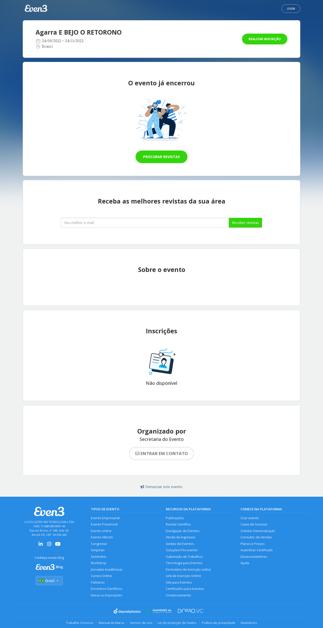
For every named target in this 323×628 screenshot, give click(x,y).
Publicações (175, 518)
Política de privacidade (218, 622)
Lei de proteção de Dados (177, 622)
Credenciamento (178, 595)
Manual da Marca (111, 622)
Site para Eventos (179, 582)
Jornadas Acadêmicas (106, 569)
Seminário (98, 557)
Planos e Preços (252, 544)
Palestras (97, 582)
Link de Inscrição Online (183, 576)
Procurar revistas (161, 156)
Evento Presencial (104, 524)
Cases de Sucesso (253, 524)
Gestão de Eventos (180, 544)
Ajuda (244, 563)
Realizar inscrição (265, 39)
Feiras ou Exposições (106, 595)
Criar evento (249, 518)
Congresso (99, 544)
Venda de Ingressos (180, 537)
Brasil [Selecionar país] (49, 580)
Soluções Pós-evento (182, 550)
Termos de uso (140, 622)
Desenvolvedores (253, 557)
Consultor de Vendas (256, 537)
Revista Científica (178, 524)
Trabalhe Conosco (79, 622)
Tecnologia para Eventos (184, 563)
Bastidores (249, 622)
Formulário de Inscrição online (188, 569)
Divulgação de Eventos (182, 531)
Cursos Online (101, 576)
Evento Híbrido (102, 537)
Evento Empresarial (105, 518)
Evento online (101, 531)
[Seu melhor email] (145, 223)
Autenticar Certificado (256, 550)
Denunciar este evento (161, 486)
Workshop (98, 563)
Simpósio (98, 550)
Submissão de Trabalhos (184, 557)
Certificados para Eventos (185, 589)
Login (291, 8)
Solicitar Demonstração (257, 531)
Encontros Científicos (106, 589)
